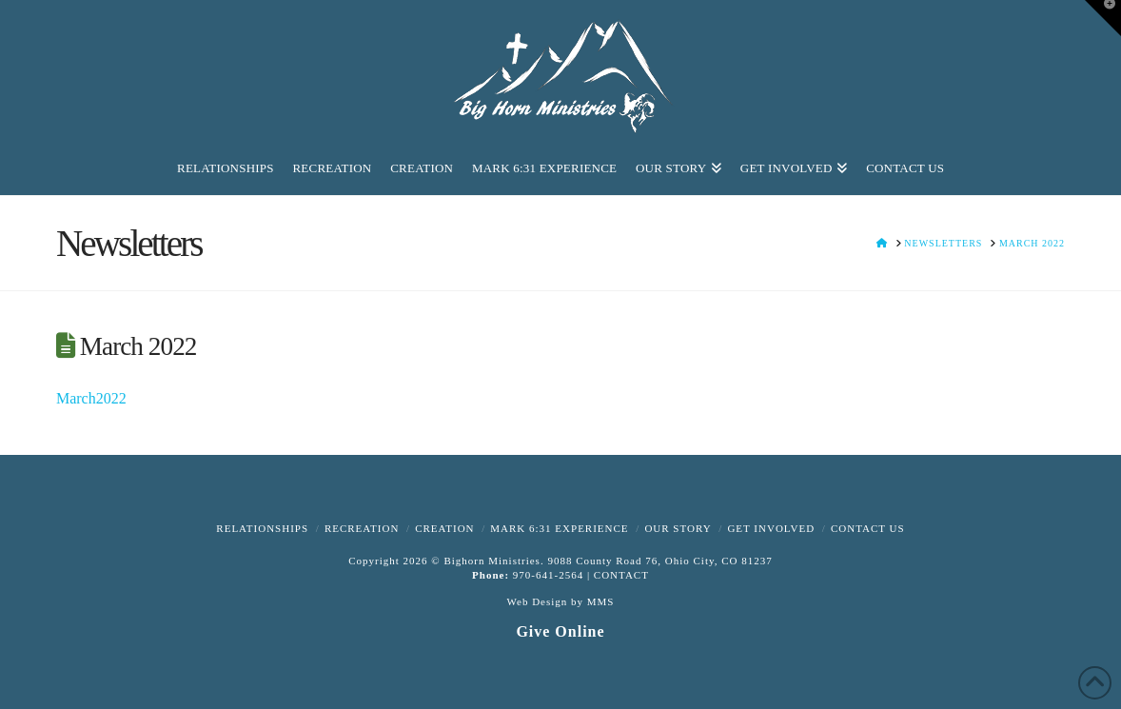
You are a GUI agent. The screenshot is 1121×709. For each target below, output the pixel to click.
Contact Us (868, 528)
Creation (444, 528)
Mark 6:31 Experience (559, 528)
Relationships (262, 528)
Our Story (677, 528)
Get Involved (771, 528)
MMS (601, 601)
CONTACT (621, 575)
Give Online (560, 631)
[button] (1103, 18)
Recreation (361, 528)
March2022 (91, 398)
